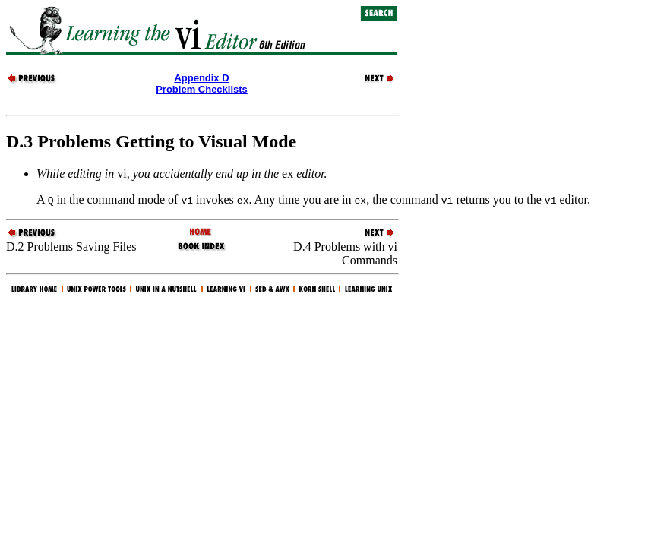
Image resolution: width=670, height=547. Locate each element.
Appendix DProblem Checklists (202, 83)
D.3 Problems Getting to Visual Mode (151, 141)
